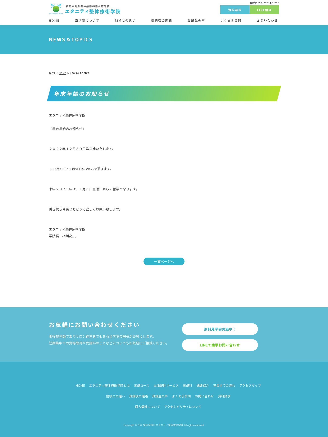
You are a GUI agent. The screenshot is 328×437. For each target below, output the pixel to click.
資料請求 (235, 10)
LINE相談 (264, 10)
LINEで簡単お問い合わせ (220, 345)
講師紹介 (202, 385)
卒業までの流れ (224, 385)
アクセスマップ (250, 385)
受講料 (187, 385)
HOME (54, 20)
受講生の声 (196, 20)
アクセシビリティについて (182, 406)
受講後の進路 (161, 20)
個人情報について (147, 406)
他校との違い (125, 20)
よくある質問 (231, 20)
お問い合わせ (267, 20)
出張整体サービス (166, 385)
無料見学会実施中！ (220, 329)
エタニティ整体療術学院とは (109, 385)
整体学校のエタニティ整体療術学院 (163, 425)
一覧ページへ (164, 261)
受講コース (141, 385)
